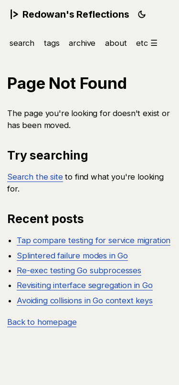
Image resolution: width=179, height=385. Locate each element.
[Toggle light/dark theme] (141, 14)
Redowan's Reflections (69, 14)
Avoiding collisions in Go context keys (85, 300)
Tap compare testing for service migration (93, 240)
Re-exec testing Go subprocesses (79, 270)
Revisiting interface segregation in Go (85, 285)
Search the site (35, 177)
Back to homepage (41, 322)
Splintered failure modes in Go (72, 255)
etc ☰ (146, 43)
